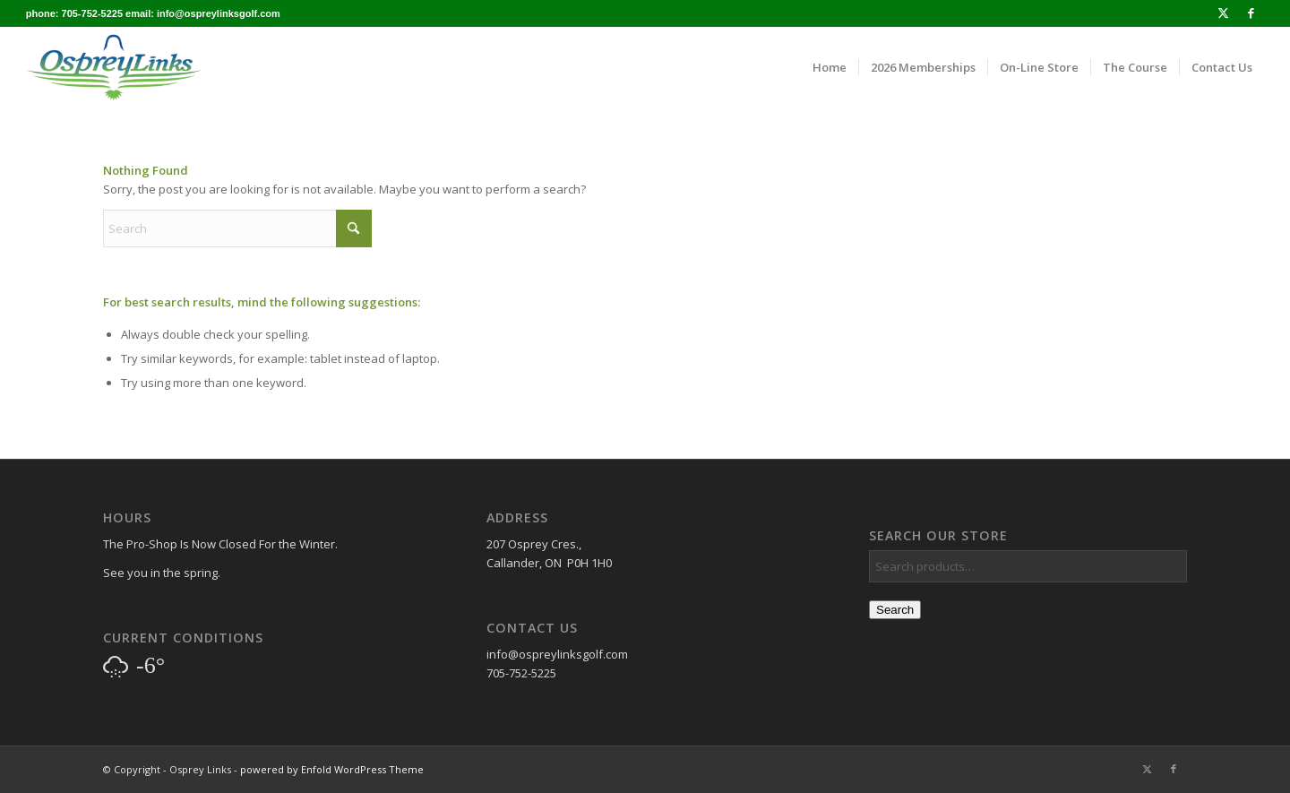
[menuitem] (829, 67)
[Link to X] (1223, 13)
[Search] (237, 228)
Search (895, 609)
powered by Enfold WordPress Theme (332, 769)
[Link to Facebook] (1250, 13)
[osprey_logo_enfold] (114, 67)
